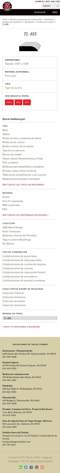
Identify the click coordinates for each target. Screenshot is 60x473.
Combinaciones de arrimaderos (19, 276)
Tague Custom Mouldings (16, 239)
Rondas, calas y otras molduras (19, 171)
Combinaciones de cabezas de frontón (23, 272)
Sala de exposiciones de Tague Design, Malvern (27, 421)
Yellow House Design (41, 461)
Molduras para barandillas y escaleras (23, 166)
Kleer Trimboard (11, 231)
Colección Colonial (13, 293)
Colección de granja (13, 301)
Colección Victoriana (14, 305)
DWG (9, 102)
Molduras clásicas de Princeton (19, 235)
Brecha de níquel (11, 154)
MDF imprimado (11, 205)
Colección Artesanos (14, 297)
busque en (40, 12)
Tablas (5, 134)
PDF (27, 102)
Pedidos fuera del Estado (15, 432)
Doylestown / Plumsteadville (17, 351)
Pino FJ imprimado (12, 201)
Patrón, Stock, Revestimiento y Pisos (22, 158)
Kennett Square (10, 362)
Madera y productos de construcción (26, 19)
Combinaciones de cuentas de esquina (24, 264)
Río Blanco (8, 243)
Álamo (6, 197)
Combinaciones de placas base (19, 256)
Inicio (4, 19)
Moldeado (29, 22)
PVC (4, 209)
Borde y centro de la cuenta (17, 146)
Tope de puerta (13, 88)
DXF (18, 102)
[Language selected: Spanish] (50, 6)
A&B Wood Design (12, 227)
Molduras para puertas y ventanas (21, 179)
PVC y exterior (10, 162)
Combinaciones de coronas (17, 268)
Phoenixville (9, 397)
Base (5, 130)
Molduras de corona (13, 142)
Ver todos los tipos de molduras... (24, 184)
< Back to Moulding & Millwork (21, 327)
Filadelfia (7, 385)
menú (55, 12)
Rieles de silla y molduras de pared (21, 138)
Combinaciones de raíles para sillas (21, 260)
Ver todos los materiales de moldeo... (25, 215)
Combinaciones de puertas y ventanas (23, 280)
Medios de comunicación (15, 374)
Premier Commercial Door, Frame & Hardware (27, 409)
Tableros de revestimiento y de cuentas (24, 175)
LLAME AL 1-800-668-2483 (47, 1)
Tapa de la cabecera (13, 150)
